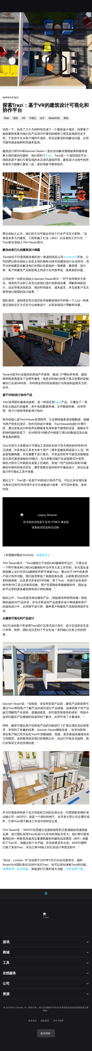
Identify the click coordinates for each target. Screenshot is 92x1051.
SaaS (58, 402)
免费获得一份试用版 (15, 869)
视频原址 (42, 555)
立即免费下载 (74, 869)
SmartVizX (70, 257)
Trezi (49, 155)
